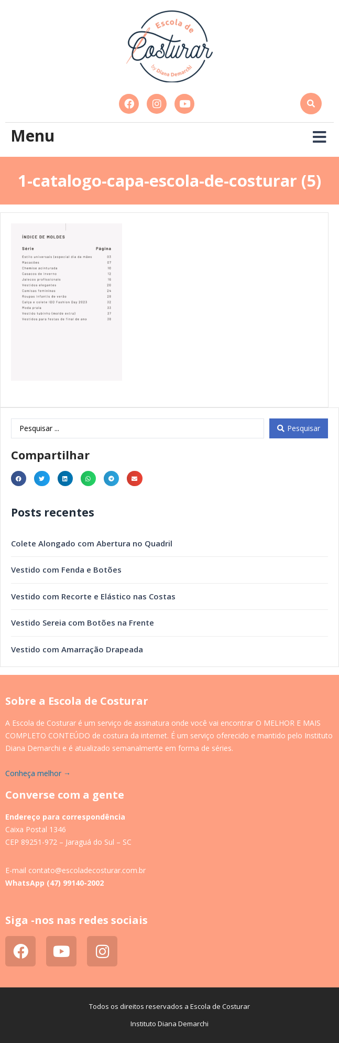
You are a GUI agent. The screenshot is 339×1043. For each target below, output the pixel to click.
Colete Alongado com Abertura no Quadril (91, 543)
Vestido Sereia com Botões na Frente (82, 622)
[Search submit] (298, 428)
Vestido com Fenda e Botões (66, 569)
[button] (311, 103)
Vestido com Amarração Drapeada (77, 649)
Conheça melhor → (38, 773)
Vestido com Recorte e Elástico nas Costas (93, 596)
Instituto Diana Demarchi (169, 1023)
